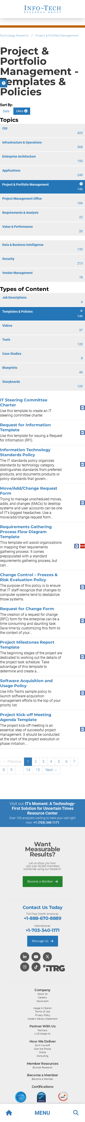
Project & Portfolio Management (57, 35)
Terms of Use (42, 1011)
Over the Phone (42, 1048)
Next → (51, 770)
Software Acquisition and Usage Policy (26, 683)
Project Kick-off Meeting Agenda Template (25, 717)
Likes (21, 111)
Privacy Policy (42, 1015)
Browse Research (42, 1067)
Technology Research (14, 35)
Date (6, 111)
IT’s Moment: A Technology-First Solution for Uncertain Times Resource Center (44, 808)
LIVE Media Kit (42, 1033)
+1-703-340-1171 (42, 930)
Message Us (42, 941)
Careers (42, 997)
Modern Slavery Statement (43, 1018)
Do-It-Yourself (42, 1045)
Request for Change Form (27, 608)
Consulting (42, 1055)
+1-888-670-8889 (42, 918)
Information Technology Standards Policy (25, 452)
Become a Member (42, 881)
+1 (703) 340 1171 (46, 822)
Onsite (42, 1052)
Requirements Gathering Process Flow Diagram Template (26, 531)
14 (28, 770)
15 (38, 770)
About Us (42, 993)
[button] (42, 1113)
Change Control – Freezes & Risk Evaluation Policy (29, 577)
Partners (42, 1030)
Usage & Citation (42, 1008)
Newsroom (42, 1001)
